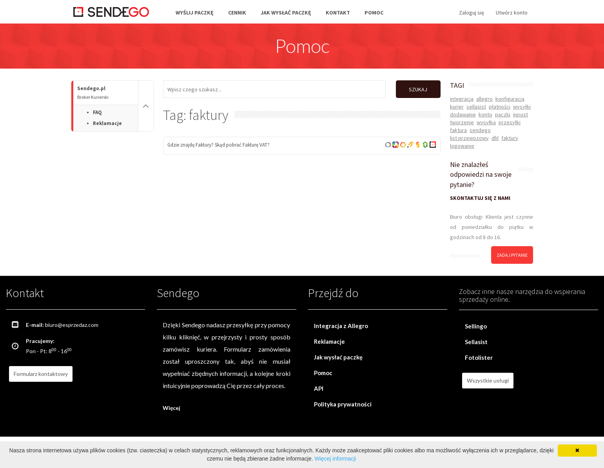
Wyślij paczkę (195, 12)
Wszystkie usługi (488, 380)
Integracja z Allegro (341, 325)
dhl (495, 137)
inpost (520, 114)
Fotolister (479, 357)
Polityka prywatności (343, 404)
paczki (502, 114)
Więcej (171, 408)
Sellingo (476, 326)
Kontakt (338, 12)
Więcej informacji (335, 458)
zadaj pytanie (512, 255)
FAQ (97, 112)
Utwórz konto (512, 12)
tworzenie (462, 122)
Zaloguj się (471, 12)
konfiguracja (509, 98)
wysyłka (486, 122)
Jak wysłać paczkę (286, 12)
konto (485, 114)
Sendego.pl (107, 92)
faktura (458, 130)
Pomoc (374, 12)
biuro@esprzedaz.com (71, 324)
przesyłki (510, 122)
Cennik (237, 12)
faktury (509, 137)
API (318, 388)
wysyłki (522, 106)
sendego (480, 130)
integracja (461, 98)
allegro (484, 98)
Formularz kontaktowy (41, 373)
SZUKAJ (418, 89)
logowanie (462, 145)
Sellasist (476, 341)
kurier (457, 106)
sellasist (476, 106)
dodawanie (463, 114)
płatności (499, 106)
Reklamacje (107, 123)
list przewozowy (469, 137)
